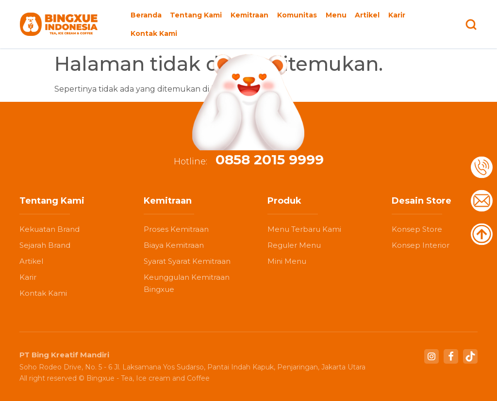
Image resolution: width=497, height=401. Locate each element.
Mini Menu (286, 261)
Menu (336, 15)
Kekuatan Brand (49, 229)
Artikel (367, 15)
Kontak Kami (154, 33)
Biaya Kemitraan (174, 245)
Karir (396, 15)
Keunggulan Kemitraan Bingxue (187, 283)
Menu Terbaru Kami (304, 229)
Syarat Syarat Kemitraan (187, 261)
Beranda (146, 15)
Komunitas (297, 15)
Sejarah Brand (44, 245)
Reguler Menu (294, 245)
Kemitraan (249, 15)
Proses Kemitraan (176, 229)
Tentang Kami (196, 15)
